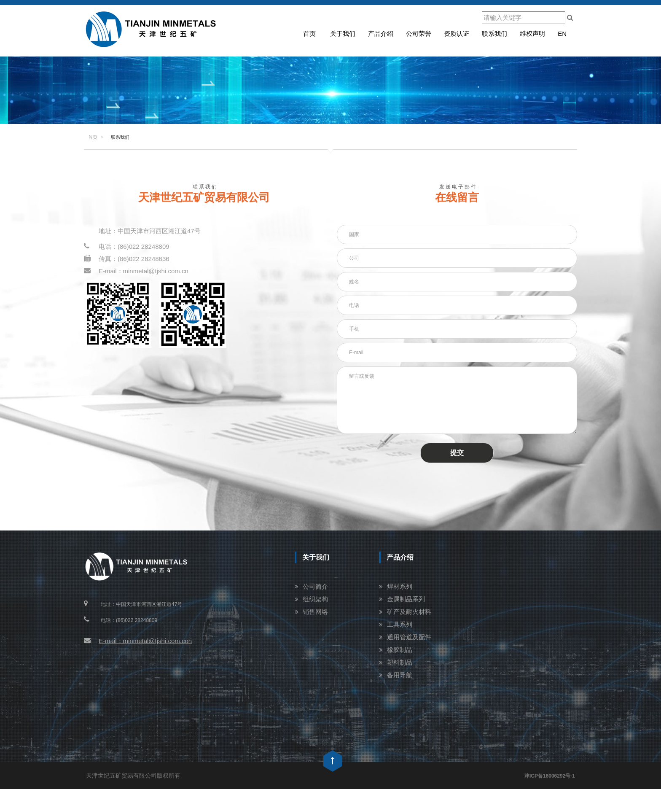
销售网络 (315, 611)
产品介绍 (380, 33)
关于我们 (342, 33)
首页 (309, 33)
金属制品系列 (406, 599)
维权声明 (532, 33)
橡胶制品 (399, 649)
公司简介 (315, 586)
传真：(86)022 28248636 (126, 258)
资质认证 (456, 33)
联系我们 (494, 33)
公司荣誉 (418, 33)
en (562, 33)
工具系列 (399, 624)
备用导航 (399, 675)
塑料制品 (399, 662)
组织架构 (315, 599)
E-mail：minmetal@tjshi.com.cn (136, 271)
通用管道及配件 (409, 637)
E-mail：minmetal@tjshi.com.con (138, 640)
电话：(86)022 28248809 (126, 246)
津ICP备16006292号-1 (549, 776)
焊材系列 (399, 586)
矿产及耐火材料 (409, 611)
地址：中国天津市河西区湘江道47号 (150, 230)
